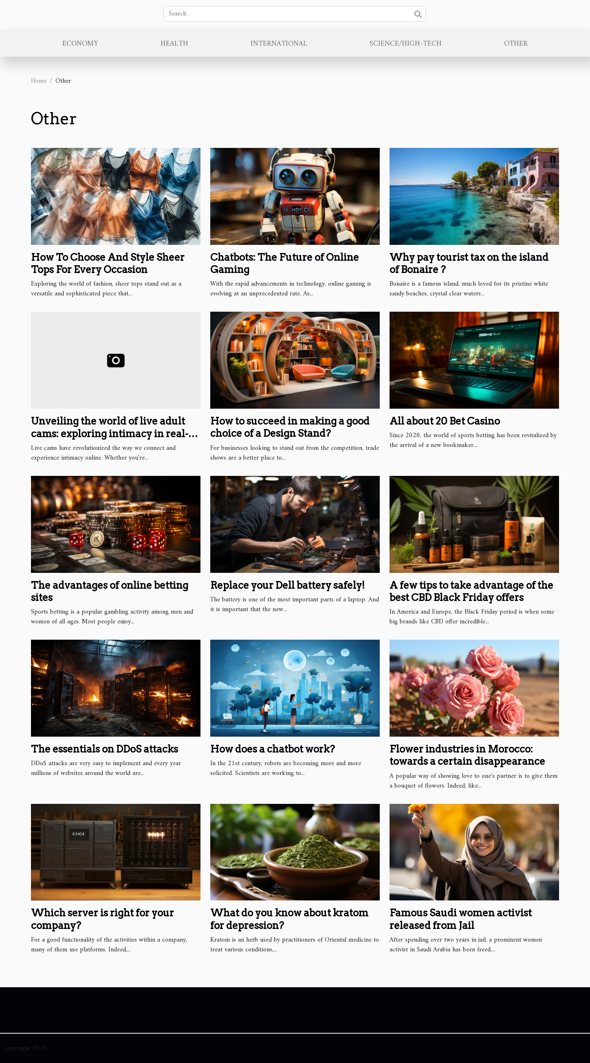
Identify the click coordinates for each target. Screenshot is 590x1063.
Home (38, 81)
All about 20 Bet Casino (445, 421)
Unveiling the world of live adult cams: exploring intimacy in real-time (109, 433)
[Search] (294, 14)
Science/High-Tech (406, 43)
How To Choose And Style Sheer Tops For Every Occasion (108, 263)
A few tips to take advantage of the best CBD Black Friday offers (471, 591)
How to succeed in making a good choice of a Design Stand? (290, 427)
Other (516, 43)
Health (174, 43)
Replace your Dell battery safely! (287, 585)
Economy (80, 43)
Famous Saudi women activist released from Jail (461, 919)
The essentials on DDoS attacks (104, 749)
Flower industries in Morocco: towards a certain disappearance (467, 755)
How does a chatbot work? (272, 749)
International (279, 43)
